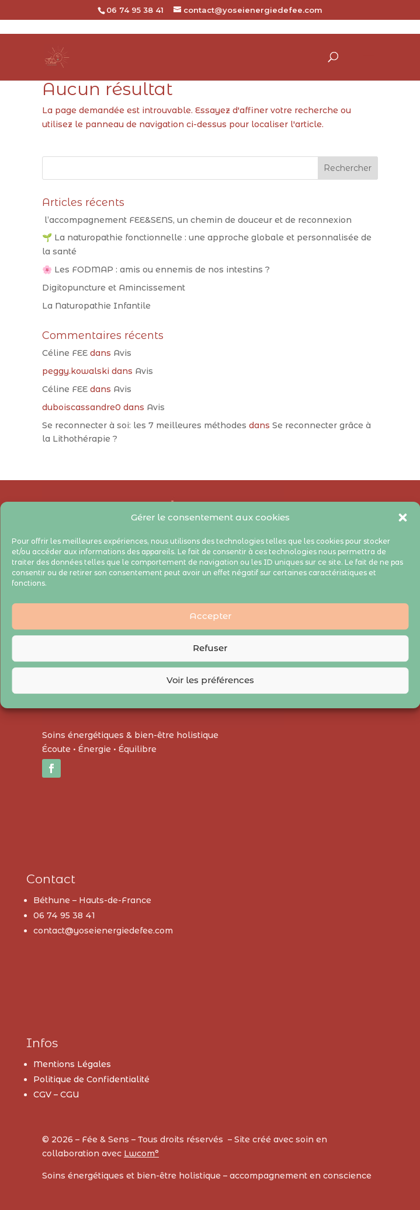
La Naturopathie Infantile (96, 305)
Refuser (210, 647)
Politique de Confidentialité (91, 1079)
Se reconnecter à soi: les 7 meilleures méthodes (144, 425)
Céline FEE (65, 353)
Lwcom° (141, 1153)
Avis (122, 353)
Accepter (210, 615)
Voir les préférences (210, 680)
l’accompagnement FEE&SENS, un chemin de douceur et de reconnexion (197, 220)
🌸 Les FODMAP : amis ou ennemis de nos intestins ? (156, 269)
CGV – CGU (56, 1094)
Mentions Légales (72, 1064)
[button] (402, 517)
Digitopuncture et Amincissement (113, 287)
